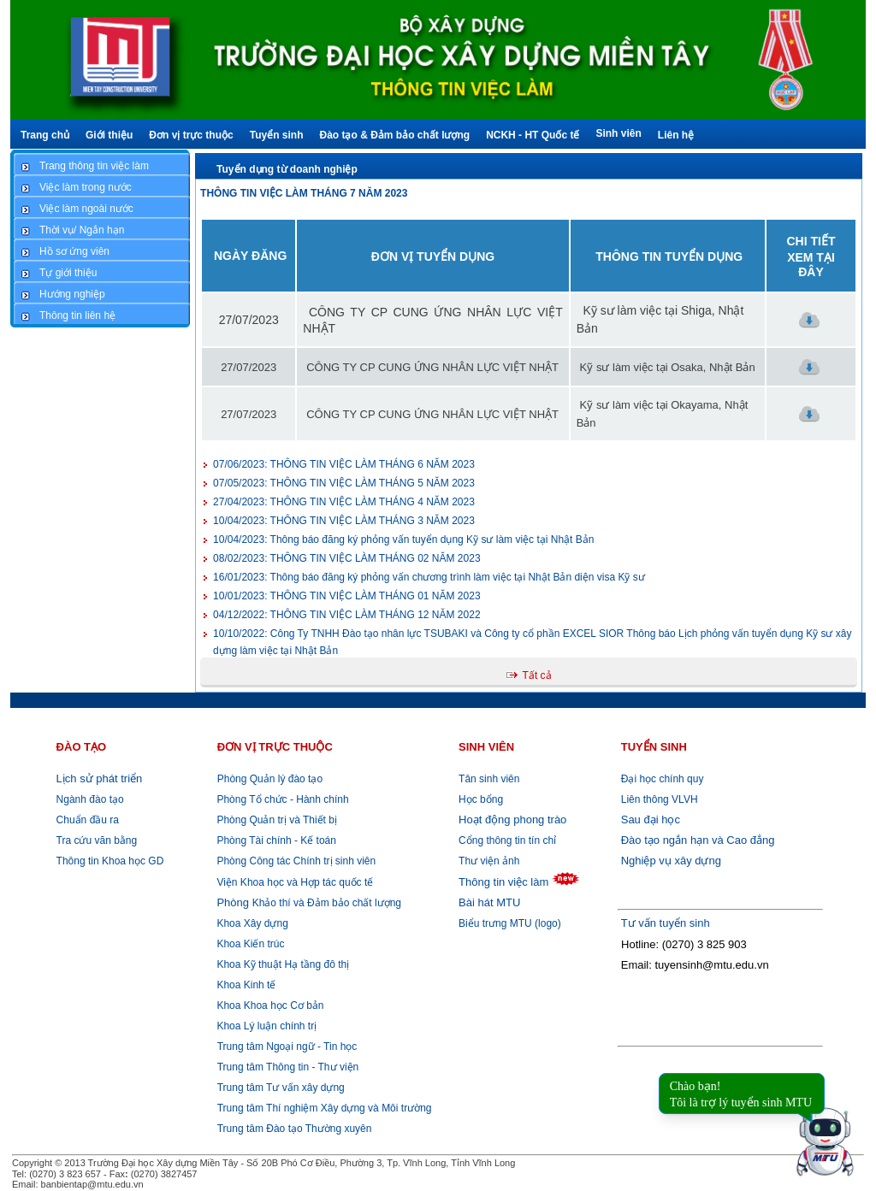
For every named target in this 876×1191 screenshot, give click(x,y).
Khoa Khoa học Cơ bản (268, 1005)
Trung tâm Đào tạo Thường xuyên (294, 1129)
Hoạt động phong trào (512, 819)
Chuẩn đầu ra (87, 820)
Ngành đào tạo (90, 799)
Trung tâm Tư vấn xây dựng (281, 1088)
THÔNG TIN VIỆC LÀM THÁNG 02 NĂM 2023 (346, 558)
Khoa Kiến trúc (249, 944)
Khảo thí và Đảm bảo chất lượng (307, 903)
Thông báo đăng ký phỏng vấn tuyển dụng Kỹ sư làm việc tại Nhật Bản (403, 539)
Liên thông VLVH (659, 799)
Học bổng (481, 799)
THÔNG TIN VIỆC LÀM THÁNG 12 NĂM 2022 (346, 615)
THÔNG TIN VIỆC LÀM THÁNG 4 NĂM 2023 (344, 502)
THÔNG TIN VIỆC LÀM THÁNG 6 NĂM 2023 (344, 464)
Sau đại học (650, 819)
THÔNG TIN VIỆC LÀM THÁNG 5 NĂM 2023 (344, 483)
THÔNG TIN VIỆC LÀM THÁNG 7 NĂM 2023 (303, 193)
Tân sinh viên (489, 779)
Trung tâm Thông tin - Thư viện (288, 1067)
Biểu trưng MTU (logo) (510, 923)
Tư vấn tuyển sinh (665, 923)
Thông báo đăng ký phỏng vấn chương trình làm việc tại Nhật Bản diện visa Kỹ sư (429, 577)
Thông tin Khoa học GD (110, 861)
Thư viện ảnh (489, 861)
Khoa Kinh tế (244, 985)
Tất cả (537, 675)
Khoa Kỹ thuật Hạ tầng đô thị (281, 964)
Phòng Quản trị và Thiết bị (275, 820)
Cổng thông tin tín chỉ (507, 840)
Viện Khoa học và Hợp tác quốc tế (293, 882)
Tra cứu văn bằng (97, 840)
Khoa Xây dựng (251, 923)
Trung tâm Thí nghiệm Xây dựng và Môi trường (324, 1108)
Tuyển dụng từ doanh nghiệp (287, 169)
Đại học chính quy (662, 779)
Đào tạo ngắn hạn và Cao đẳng (698, 840)
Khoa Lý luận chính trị (265, 1026)
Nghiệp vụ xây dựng (671, 860)
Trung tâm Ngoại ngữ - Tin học (287, 1046)
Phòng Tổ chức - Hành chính (281, 799)
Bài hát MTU (489, 902)
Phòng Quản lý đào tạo (270, 779)
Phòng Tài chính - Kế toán (275, 840)
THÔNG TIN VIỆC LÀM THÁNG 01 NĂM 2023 (346, 596)
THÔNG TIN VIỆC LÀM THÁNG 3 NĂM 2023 (344, 521)
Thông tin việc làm (503, 882)
